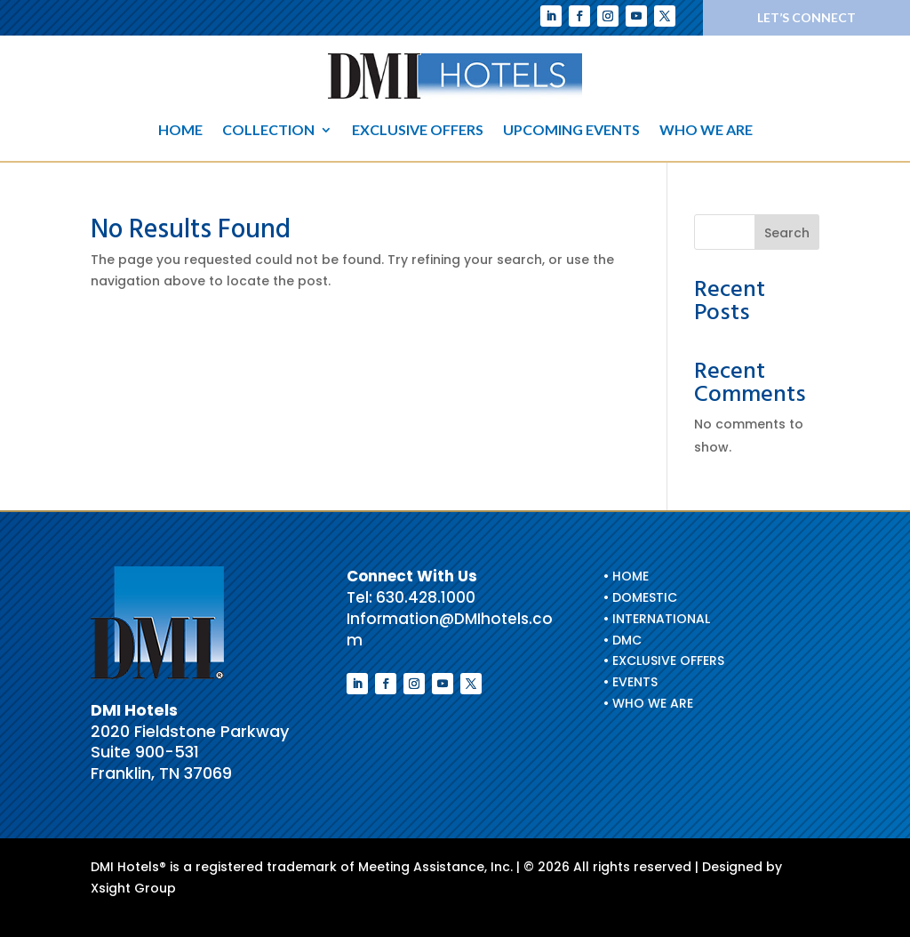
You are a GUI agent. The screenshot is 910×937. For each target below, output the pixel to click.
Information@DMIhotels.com (450, 629)
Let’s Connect (806, 17)
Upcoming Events (571, 131)
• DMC (622, 640)
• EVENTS (630, 682)
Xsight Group (133, 888)
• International (656, 619)
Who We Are (706, 131)
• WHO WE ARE (648, 703)
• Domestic (640, 597)
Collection (268, 131)
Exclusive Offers (417, 131)
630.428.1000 (425, 597)
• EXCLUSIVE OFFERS (663, 660)
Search (787, 233)
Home (180, 131)
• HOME (626, 576)
